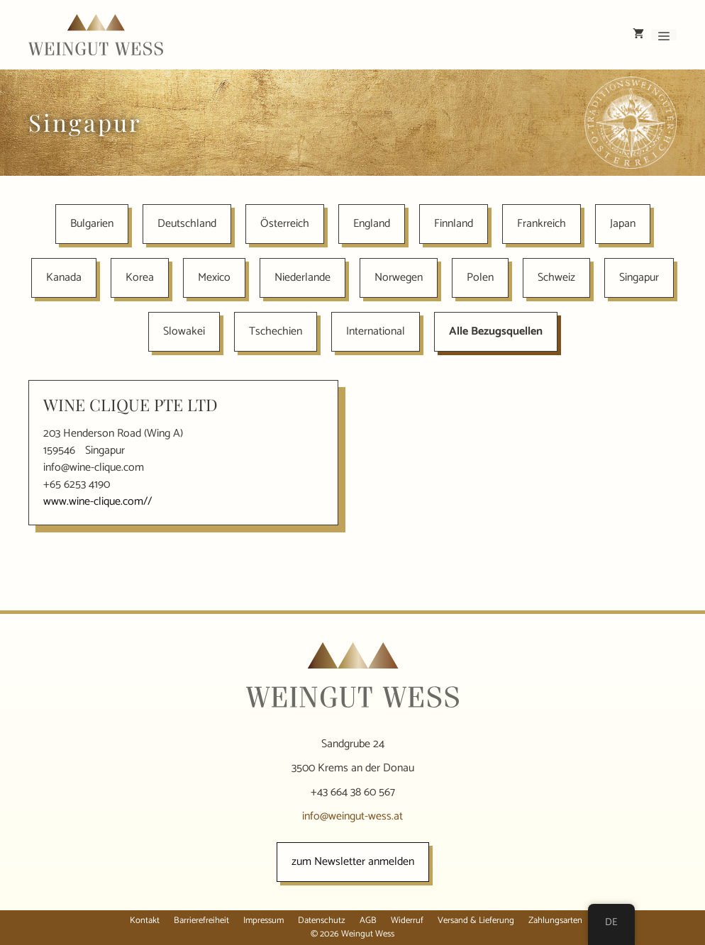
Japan (622, 223)
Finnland (453, 223)
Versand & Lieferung (476, 920)
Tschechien (275, 331)
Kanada (64, 277)
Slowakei (184, 331)
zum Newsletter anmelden (353, 861)
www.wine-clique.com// (97, 501)
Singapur (639, 277)
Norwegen (398, 277)
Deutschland (186, 223)
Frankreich (541, 223)
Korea (140, 277)
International (375, 331)
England (371, 223)
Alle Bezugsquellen (496, 331)
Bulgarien (91, 223)
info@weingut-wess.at (352, 816)
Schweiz (556, 277)
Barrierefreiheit (201, 920)
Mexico (214, 277)
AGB (368, 920)
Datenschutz (321, 920)
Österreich (284, 223)
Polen (480, 277)
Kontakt (145, 920)
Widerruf (407, 920)
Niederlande (302, 277)
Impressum (263, 920)
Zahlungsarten (555, 920)
